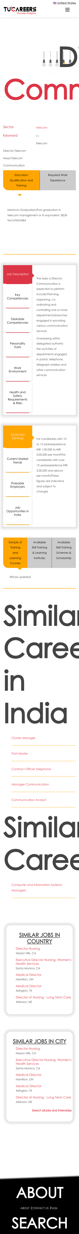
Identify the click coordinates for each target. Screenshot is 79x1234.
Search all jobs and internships (52, 1110)
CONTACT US (39, 1208)
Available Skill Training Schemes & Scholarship (64, 550)
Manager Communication (30, 784)
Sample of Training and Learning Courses (15, 553)
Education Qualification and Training (21, 180)
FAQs (54, 1208)
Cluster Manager (23, 738)
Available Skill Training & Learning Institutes (39, 550)
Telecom (41, 127)
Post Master (20, 753)
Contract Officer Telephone (31, 769)
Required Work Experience (57, 177)
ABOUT (24, 1208)
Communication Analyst (29, 800)
